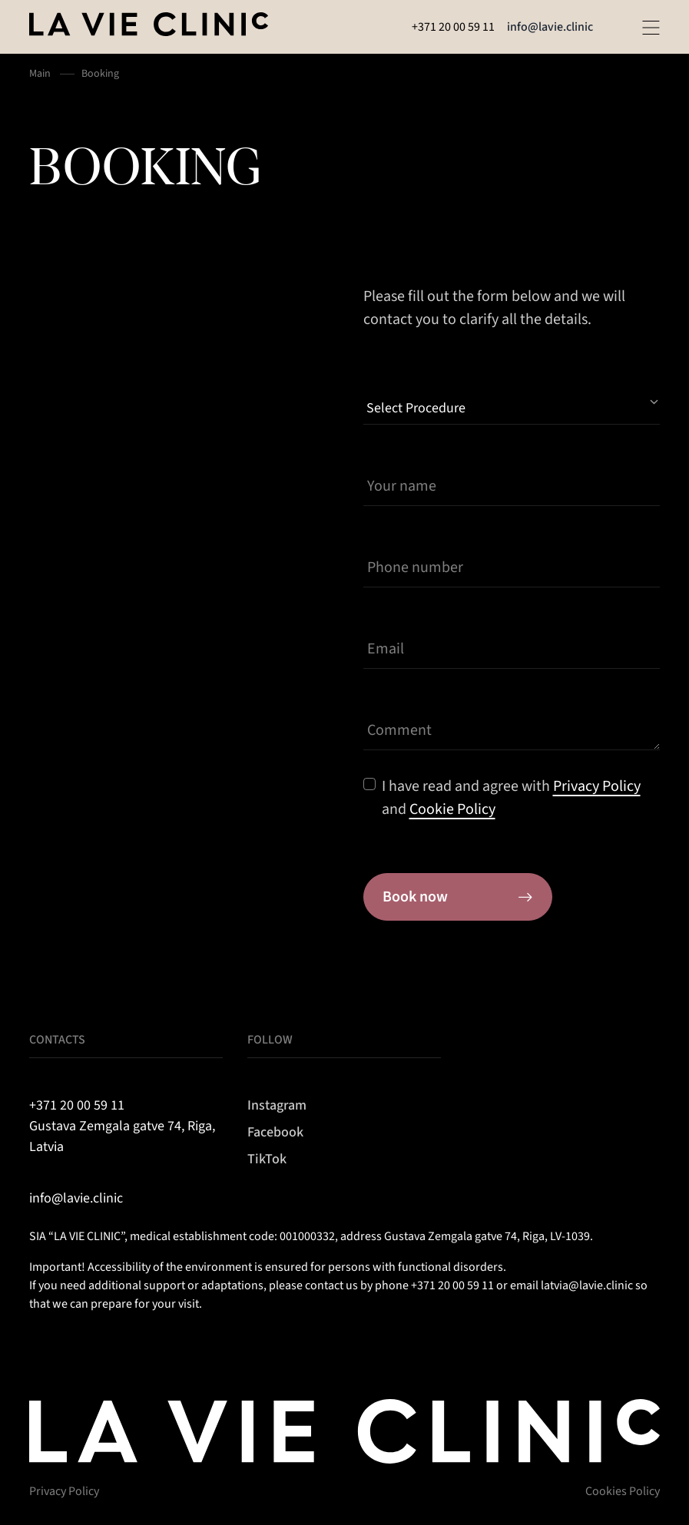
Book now (458, 897)
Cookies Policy (622, 1491)
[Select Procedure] (511, 402)
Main (40, 73)
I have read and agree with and (511, 798)
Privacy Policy (64, 1491)
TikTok (267, 1159)
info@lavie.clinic (550, 26)
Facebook (275, 1132)
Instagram (276, 1105)
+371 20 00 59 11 (453, 26)
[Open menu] (651, 27)
